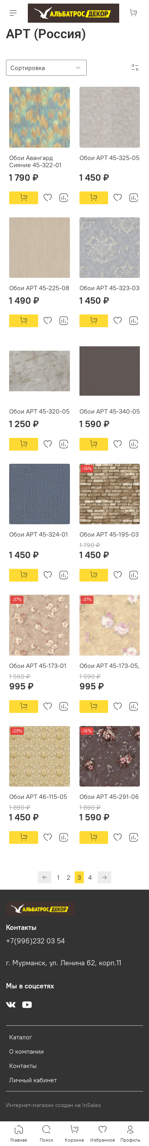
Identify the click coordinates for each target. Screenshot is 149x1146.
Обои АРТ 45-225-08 (39, 288)
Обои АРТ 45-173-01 (37, 666)
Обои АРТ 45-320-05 (39, 411)
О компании (26, 1051)
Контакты (23, 1066)
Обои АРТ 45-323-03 (109, 288)
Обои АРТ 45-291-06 (109, 796)
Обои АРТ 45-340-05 (109, 411)
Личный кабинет (33, 1080)
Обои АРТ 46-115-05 (38, 796)
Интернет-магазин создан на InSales (53, 1105)
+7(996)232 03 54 (35, 941)
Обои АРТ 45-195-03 (109, 534)
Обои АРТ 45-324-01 (38, 534)
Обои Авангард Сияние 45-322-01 (35, 161)
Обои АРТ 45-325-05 (109, 158)
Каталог (20, 1037)
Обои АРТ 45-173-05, (109, 666)
